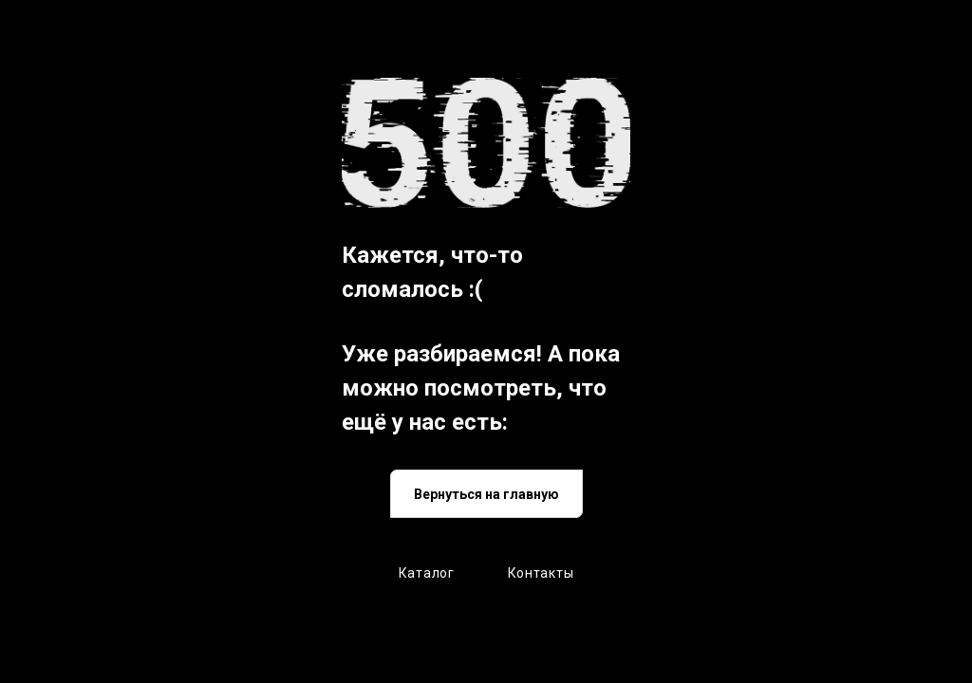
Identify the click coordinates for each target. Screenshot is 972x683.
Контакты (541, 573)
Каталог (427, 573)
